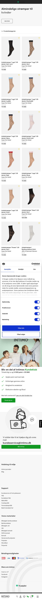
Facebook (4, 574)
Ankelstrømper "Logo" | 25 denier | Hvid (9, 211)
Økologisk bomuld (6, 530)
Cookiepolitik (5, 503)
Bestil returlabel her (7, 508)
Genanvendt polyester (8, 538)
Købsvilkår (4, 500)
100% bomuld (5, 533)
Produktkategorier (8, 31)
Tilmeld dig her (8, 400)
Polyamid (4, 545)
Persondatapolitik (6, 505)
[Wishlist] (24, 596)
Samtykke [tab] (7, 269)
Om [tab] (34, 269)
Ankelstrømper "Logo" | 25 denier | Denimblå (30, 100)
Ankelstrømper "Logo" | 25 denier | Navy (9, 137)
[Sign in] (20, 596)
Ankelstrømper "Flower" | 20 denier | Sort (10, 248)
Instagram (4, 577)
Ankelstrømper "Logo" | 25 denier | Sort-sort (9, 63)
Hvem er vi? (5, 572)
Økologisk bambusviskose (9, 521)
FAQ (2, 495)
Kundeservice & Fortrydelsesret (11, 493)
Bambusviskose (6, 523)
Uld (2, 528)
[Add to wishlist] (19, 38)
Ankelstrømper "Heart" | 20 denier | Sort (30, 211)
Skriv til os (21, 447)
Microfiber (4, 543)
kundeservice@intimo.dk (17, 442)
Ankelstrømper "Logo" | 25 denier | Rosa (30, 174)
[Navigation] (38, 596)
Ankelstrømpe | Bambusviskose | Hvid (29, 248)
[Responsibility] (28, 596)
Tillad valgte (21, 334)
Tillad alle (21, 328)
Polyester (4, 540)
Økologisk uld (5, 526)
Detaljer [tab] (21, 269)
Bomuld (3, 535)
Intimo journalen (6, 469)
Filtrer (41, 424)
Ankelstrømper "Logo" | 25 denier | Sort (30, 63)
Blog (2, 472)
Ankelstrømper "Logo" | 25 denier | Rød (9, 174)
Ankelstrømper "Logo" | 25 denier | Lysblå (9, 100)
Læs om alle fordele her (24, 395)
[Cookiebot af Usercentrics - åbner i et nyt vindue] (31, 264)
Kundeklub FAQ (6, 498)
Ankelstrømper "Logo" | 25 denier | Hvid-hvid (30, 137)
